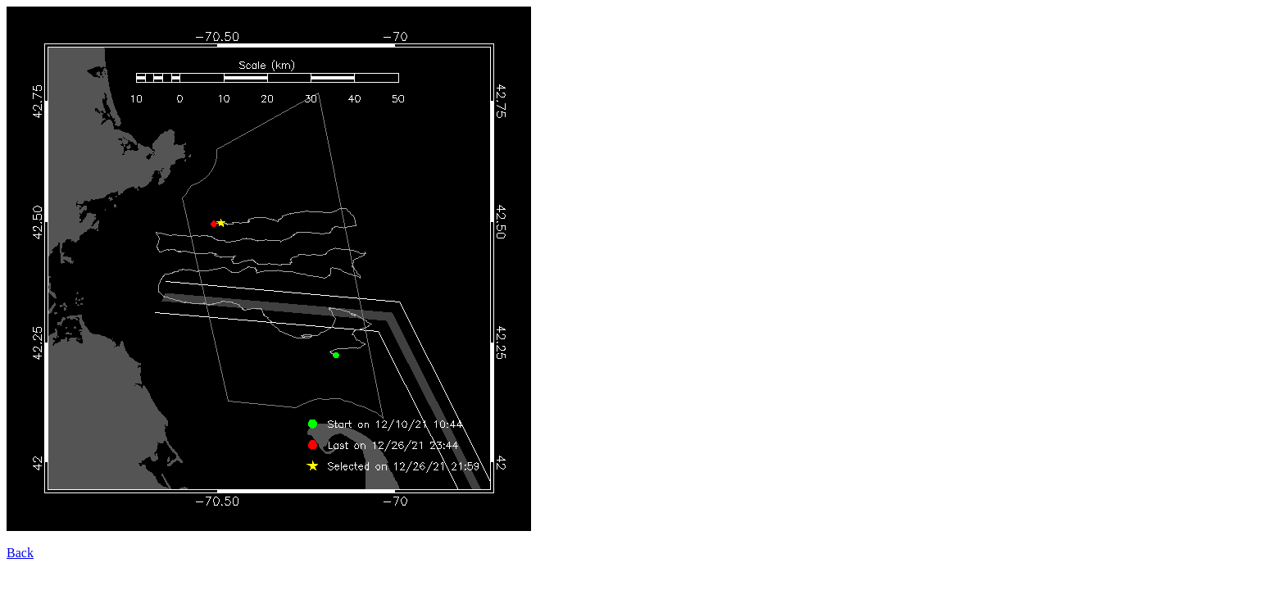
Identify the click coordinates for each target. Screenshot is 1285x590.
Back (20, 553)
